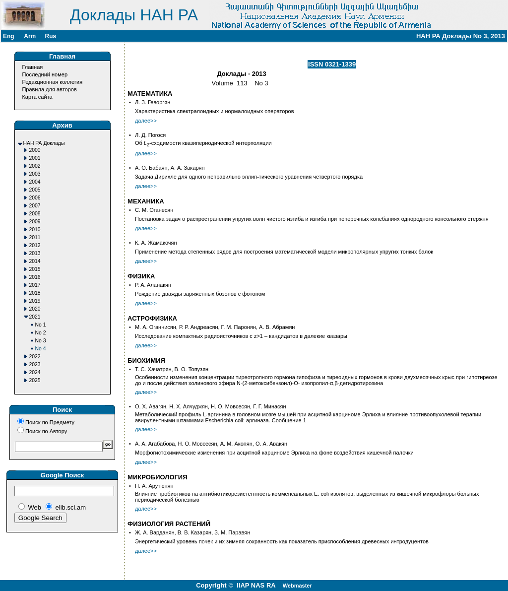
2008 (35, 213)
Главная (32, 67)
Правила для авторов (49, 89)
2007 (35, 205)
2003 (35, 174)
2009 (35, 221)
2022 (35, 356)
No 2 (40, 332)
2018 (35, 293)
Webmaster (297, 586)
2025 (35, 380)
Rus (50, 36)
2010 (35, 229)
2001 (35, 158)
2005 (35, 190)
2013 (35, 253)
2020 (35, 309)
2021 (35, 317)
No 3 (40, 340)
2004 (35, 182)
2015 (35, 269)
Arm (30, 36)
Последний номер (44, 74)
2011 (35, 237)
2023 (35, 364)
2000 (35, 150)
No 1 (40, 325)
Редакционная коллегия (52, 82)
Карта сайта (37, 97)
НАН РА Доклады (44, 143)
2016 (35, 277)
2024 (35, 372)
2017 (35, 285)
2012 (35, 245)
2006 (35, 197)
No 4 (40, 348)
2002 (35, 166)
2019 (35, 301)
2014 (35, 261)
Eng (8, 36)
